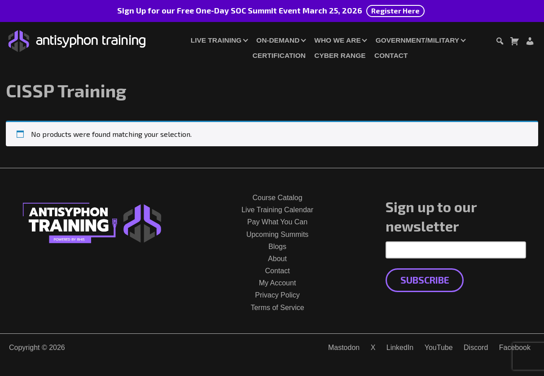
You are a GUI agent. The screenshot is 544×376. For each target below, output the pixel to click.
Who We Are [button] (337, 40)
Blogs (277, 246)
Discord (476, 347)
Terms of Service (277, 307)
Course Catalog (277, 197)
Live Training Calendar (277, 210)
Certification (279, 55)
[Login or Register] (529, 42)
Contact (391, 55)
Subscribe (424, 279)
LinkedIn (400, 347)
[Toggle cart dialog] (514, 42)
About (277, 258)
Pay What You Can (277, 222)
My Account (277, 283)
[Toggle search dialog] (499, 42)
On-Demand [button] (277, 40)
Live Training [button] (216, 40)
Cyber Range (339, 55)
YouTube (439, 347)
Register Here (395, 10)
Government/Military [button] (417, 40)
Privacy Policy (277, 295)
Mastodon (344, 347)
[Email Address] (456, 249)
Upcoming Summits (277, 234)
